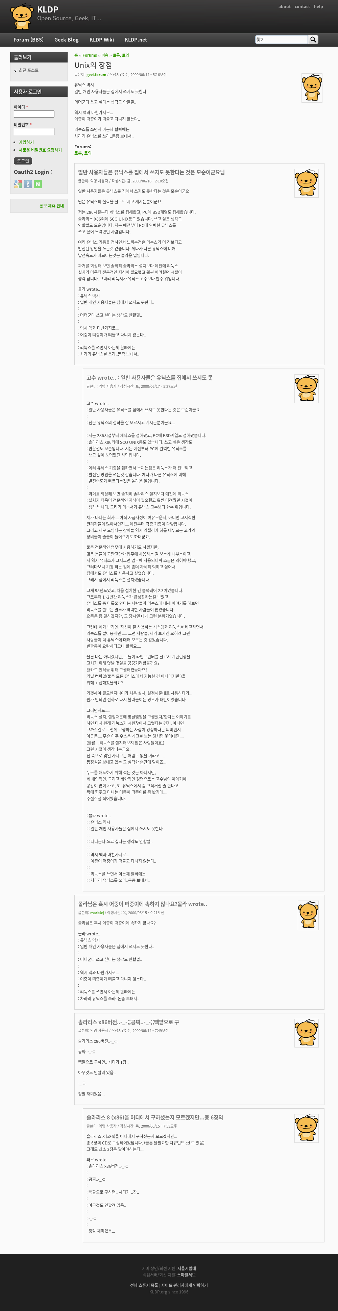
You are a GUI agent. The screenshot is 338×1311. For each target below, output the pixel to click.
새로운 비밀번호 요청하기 (40, 150)
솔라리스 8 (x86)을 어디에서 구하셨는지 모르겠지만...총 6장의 (155, 1117)
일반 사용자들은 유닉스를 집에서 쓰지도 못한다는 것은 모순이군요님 (151, 172)
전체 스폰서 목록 (144, 1285)
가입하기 (26, 142)
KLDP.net (136, 39)
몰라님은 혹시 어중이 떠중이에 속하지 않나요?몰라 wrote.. (142, 904)
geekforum (96, 74)
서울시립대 (186, 1268)
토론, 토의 (121, 55)
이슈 (104, 55)
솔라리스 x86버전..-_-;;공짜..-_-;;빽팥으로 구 (128, 1022)
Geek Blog (66, 39)
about (285, 6)
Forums (89, 55)
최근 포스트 (29, 70)
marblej (97, 912)
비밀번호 (23, 125)
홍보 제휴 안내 (52, 206)
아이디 (21, 107)
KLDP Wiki (102, 39)
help (318, 6)
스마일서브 (186, 1275)
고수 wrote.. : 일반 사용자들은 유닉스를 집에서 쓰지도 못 (150, 377)
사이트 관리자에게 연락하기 (184, 1285)
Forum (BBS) (29, 39)
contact (302, 6)
